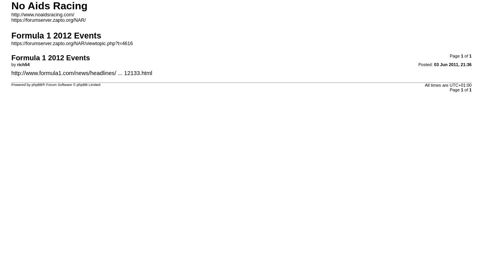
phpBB (36, 85)
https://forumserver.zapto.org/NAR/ (48, 20)
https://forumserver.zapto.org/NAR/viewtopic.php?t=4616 (72, 43)
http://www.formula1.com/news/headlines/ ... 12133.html (81, 73)
